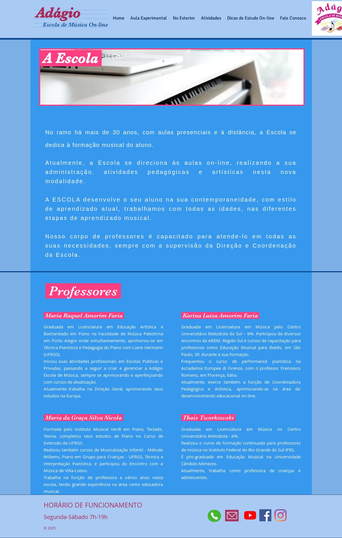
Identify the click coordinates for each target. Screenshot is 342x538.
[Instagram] (281, 515)
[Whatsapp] (214, 516)
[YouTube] (250, 515)
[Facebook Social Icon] (265, 515)
